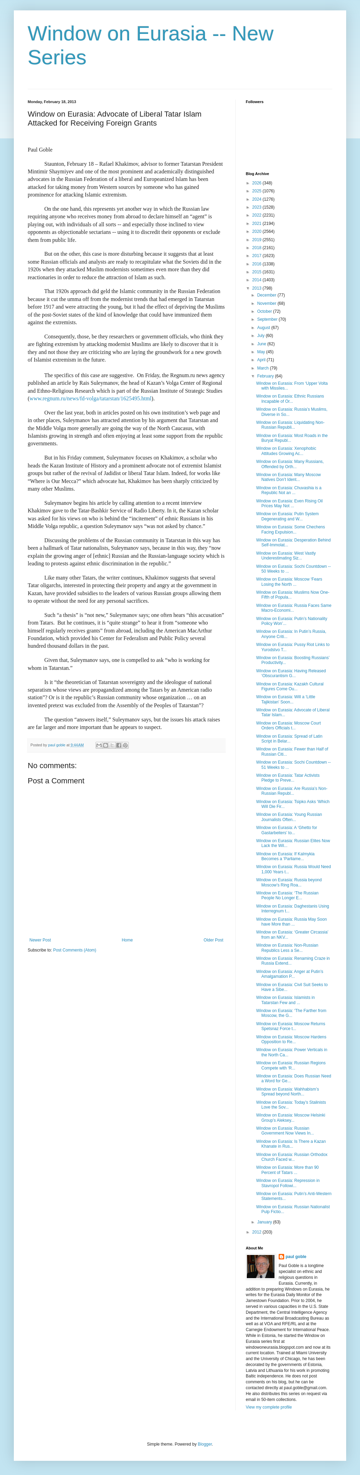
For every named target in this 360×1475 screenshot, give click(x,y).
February (266, 376)
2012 (257, 1232)
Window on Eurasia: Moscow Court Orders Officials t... (288, 725)
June (262, 344)
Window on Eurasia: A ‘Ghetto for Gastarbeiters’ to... (286, 830)
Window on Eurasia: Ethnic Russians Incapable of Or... (290, 398)
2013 (257, 288)
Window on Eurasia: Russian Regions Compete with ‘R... (291, 1065)
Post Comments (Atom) (74, 950)
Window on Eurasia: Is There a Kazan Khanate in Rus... (291, 1144)
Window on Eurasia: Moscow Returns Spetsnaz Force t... (290, 1026)
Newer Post (40, 940)
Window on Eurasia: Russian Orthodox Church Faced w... (291, 1157)
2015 (257, 272)
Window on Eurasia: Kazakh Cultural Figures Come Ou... (290, 686)
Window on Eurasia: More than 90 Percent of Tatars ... (287, 1170)
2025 (257, 191)
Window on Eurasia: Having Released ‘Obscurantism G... (291, 673)
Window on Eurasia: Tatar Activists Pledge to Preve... (288, 778)
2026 (257, 183)
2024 (257, 199)
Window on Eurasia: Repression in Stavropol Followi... (288, 1183)
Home (127, 940)
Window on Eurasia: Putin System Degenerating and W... (287, 516)
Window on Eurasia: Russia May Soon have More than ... (291, 922)
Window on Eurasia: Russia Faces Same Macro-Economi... (293, 608)
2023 (257, 207)
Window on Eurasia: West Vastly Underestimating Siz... (286, 556)
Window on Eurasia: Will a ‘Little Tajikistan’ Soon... (285, 699)
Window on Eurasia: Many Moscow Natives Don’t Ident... (288, 477)
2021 (257, 223)
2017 (257, 255)
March (263, 368)
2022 (257, 215)
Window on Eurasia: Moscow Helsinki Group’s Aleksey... (290, 1117)
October (265, 311)
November (267, 303)
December (267, 295)
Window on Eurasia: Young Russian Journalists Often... (289, 817)
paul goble (296, 1256)
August (264, 327)
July (261, 335)
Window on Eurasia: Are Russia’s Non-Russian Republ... (291, 791)
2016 (257, 264)
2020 (257, 231)
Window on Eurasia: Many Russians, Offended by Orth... (290, 464)
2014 (257, 279)
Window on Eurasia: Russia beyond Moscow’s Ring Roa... (289, 882)
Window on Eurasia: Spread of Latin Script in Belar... (289, 739)
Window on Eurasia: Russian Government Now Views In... (285, 1131)
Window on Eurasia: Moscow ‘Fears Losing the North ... (289, 581)
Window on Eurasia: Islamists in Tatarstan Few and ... (285, 1000)
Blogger (205, 1444)
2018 (257, 247)
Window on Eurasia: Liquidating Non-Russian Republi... (290, 425)
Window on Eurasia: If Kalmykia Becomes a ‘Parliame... (285, 856)
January (265, 1222)
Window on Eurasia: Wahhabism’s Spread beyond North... (287, 1091)
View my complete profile (269, 1407)
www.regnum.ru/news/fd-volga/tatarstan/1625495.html (90, 398)
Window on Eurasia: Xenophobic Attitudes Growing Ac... (286, 451)
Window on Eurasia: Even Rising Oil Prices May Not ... (289, 503)
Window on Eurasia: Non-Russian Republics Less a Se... (287, 948)
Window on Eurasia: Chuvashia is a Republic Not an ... (289, 490)
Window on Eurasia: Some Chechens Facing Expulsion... (290, 529)
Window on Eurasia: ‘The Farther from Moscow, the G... (291, 1013)
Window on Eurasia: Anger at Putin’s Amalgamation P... (289, 974)
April (262, 359)
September (268, 319)
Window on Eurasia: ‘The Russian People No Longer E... (287, 895)
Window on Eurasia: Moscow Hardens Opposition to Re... (291, 1039)
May (261, 351)
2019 (257, 239)
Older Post (213, 940)
